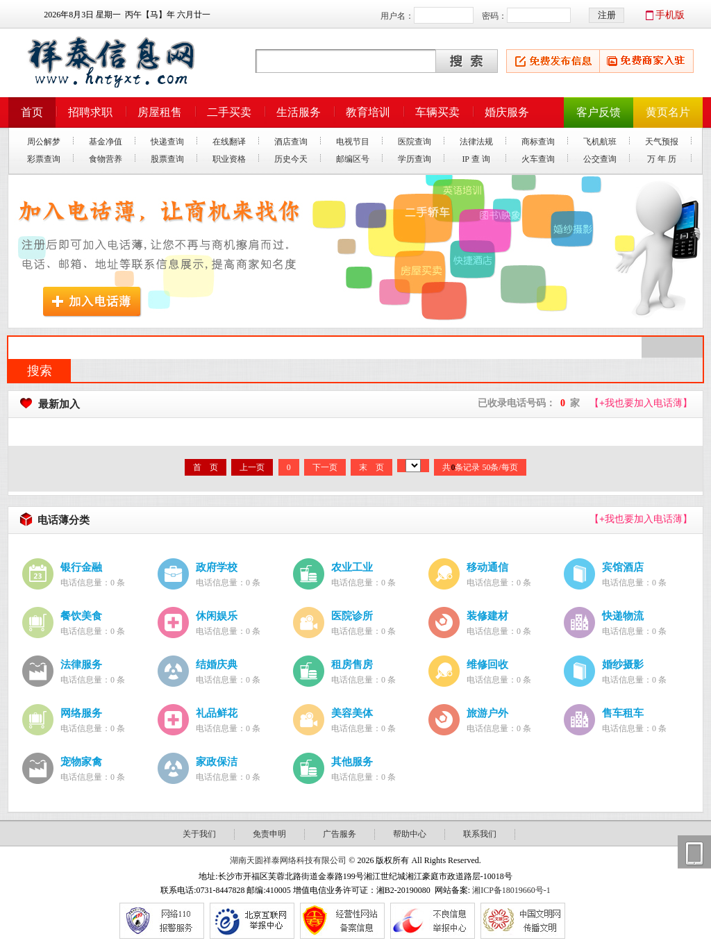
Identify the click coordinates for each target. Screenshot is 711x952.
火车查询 (538, 159)
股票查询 (167, 159)
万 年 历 (661, 159)
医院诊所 (352, 615)
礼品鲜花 (216, 713)
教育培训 (368, 112)
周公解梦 (43, 142)
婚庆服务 (507, 112)
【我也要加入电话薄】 (640, 403)
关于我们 (199, 834)
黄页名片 (668, 112)
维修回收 (487, 664)
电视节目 (352, 142)
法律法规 (476, 142)
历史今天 (291, 159)
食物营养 (105, 159)
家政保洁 (216, 761)
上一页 (252, 467)
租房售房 (352, 664)
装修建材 (487, 615)
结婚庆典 (216, 664)
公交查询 (600, 159)
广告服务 (339, 834)
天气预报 (661, 142)
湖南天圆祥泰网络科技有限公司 (288, 860)
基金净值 (105, 142)
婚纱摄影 (623, 664)
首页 (32, 112)
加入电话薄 (92, 302)
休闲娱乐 (216, 615)
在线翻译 (229, 142)
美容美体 (352, 713)
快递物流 (623, 615)
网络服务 (81, 713)
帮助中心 (409, 834)
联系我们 (479, 834)
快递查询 (167, 142)
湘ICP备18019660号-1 (511, 890)
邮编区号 (352, 159)
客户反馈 (598, 112)
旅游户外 (487, 713)
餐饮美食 (81, 615)
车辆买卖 (437, 112)
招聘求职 (90, 112)
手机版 (670, 15)
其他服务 (352, 761)
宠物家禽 (81, 761)
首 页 (205, 467)
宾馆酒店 (623, 567)
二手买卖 (229, 112)
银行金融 (81, 567)
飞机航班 (600, 142)
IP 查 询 (476, 159)
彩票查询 (43, 159)
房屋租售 (159, 112)
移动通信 (487, 567)
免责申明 (269, 834)
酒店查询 (291, 142)
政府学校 (216, 567)
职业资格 (229, 159)
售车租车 (623, 713)
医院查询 (414, 142)
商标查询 (538, 142)
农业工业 (352, 567)
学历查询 (414, 159)
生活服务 (298, 112)
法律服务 (81, 664)
